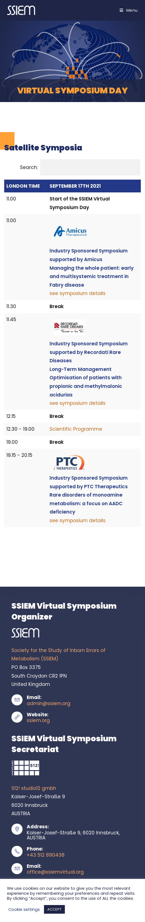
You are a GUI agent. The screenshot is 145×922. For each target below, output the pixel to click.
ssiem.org (38, 720)
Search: (80, 167)
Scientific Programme (76, 429)
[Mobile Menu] (129, 10)
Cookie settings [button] (24, 909)
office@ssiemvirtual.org (55, 872)
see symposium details (77, 293)
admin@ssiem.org (48, 703)
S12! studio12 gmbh (33, 788)
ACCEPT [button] (54, 909)
